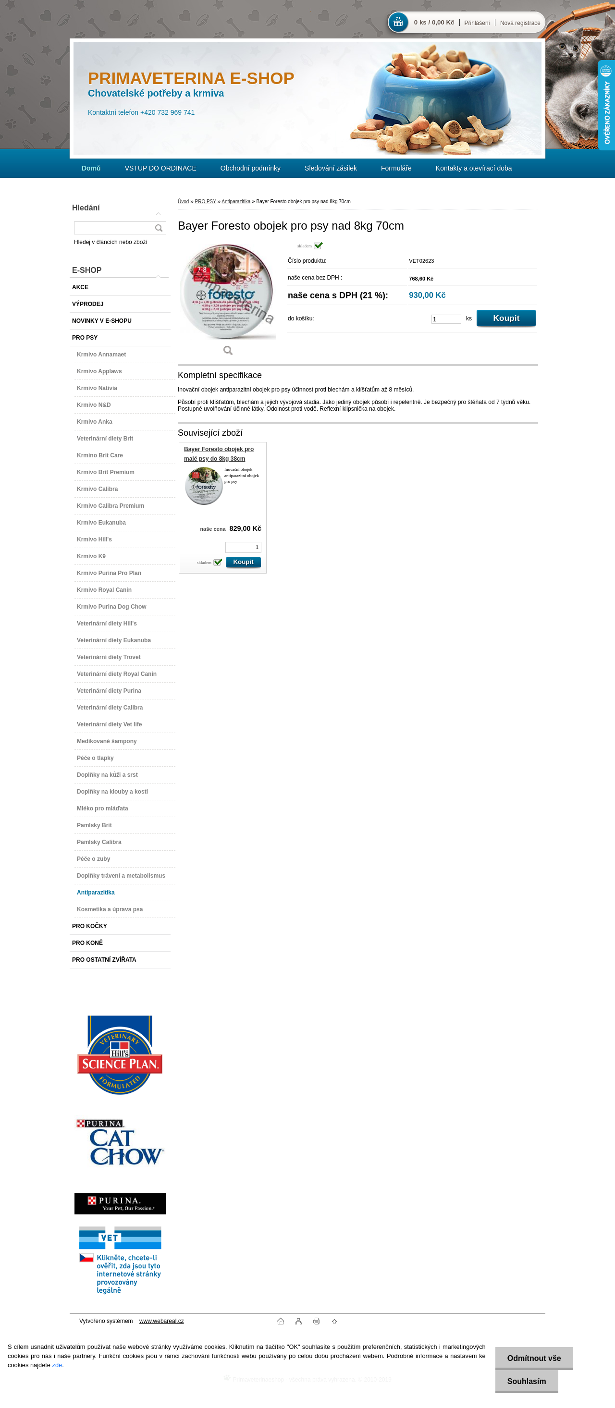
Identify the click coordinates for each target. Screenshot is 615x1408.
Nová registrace (520, 23)
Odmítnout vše (534, 1358)
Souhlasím (526, 1381)
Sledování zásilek (331, 168)
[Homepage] (91, 168)
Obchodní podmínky (251, 168)
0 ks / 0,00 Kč (434, 22)
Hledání (86, 208)
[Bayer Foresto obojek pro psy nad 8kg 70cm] (228, 302)
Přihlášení (477, 23)
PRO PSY (205, 201)
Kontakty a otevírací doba (474, 168)
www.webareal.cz (161, 1321)
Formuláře (396, 168)
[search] (158, 228)
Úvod (183, 201)
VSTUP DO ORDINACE (161, 168)
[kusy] (446, 319)
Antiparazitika (235, 201)
